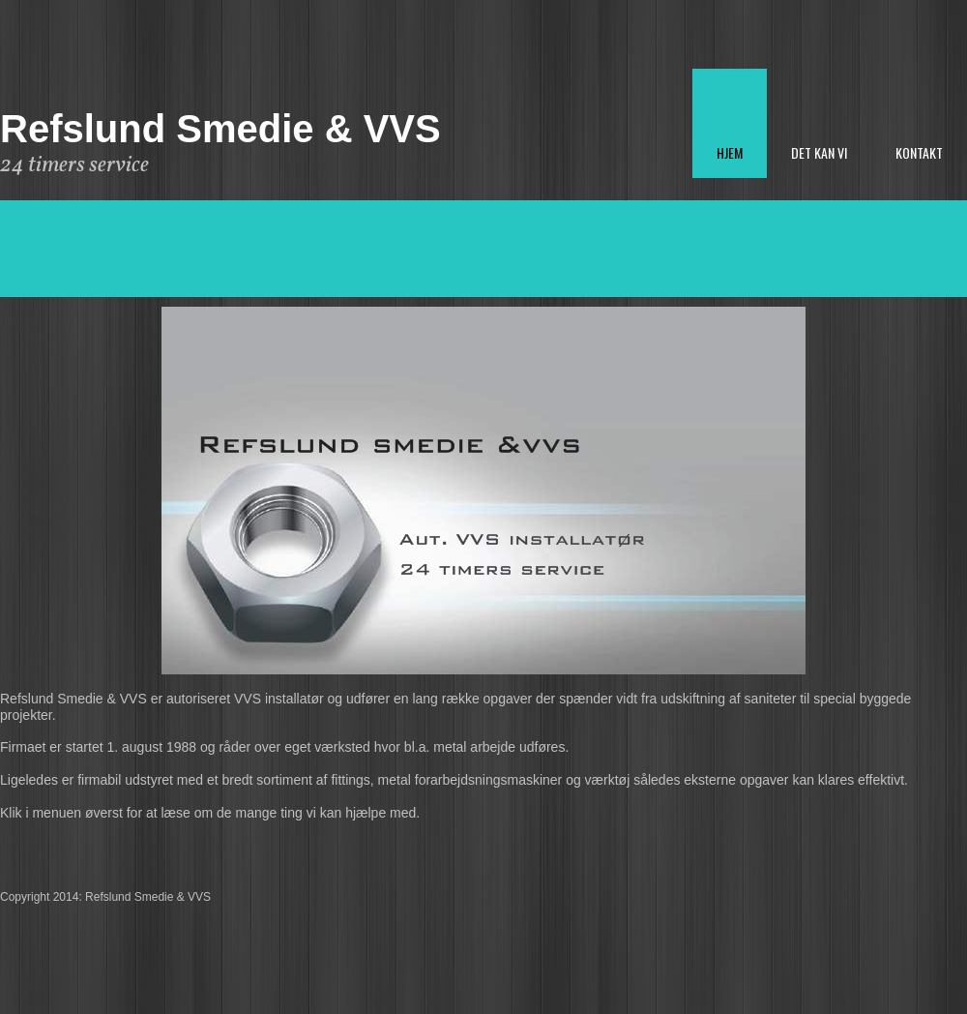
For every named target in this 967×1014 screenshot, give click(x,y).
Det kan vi (819, 152)
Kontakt (919, 152)
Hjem (730, 152)
